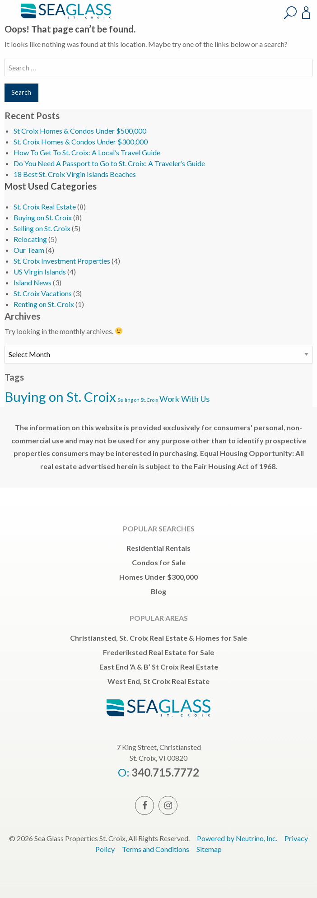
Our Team (29, 250)
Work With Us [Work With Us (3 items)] (184, 399)
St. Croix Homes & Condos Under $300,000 (81, 141)
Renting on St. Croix (44, 304)
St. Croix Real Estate (45, 206)
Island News (32, 282)
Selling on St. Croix (42, 228)
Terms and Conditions (155, 849)
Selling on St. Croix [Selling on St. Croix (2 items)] (137, 400)
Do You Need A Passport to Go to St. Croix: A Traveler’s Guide (109, 163)
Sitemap (209, 849)
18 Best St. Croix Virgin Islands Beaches (75, 174)
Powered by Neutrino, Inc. (237, 838)
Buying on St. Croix (43, 217)
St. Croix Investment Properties (62, 260)
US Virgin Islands (40, 271)
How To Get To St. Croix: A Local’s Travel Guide (87, 152)
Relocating (30, 239)
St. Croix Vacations (43, 293)
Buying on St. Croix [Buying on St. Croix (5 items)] (60, 397)
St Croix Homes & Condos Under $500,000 (80, 130)
